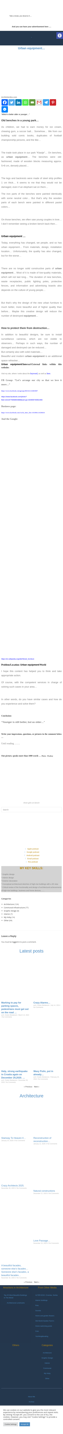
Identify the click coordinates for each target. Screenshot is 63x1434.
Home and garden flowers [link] (44, 1316)
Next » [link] (36, 1087)
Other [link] (6, 920)
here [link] (48, 373)
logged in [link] (16, 942)
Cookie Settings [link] (11, 1424)
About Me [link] (31, 1397)
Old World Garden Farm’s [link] (44, 1321)
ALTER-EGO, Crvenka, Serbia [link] (46, 1295)
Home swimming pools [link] (43, 1326)
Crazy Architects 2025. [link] (12, 1185)
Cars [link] (37, 1331)
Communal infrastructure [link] (14, 907)
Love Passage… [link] (41, 1240)
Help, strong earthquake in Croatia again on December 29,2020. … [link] (14, 1074)
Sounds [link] (38, 1311)
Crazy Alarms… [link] (41, 1002)
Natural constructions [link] (44, 1191)
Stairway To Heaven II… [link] (13, 1138)
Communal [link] (47, 1368)
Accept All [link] (24, 1424)
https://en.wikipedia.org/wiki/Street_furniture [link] (17, 659)
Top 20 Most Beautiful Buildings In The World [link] (15, 1296)
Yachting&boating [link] (41, 1336)
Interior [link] (7, 914)
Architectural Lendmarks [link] (16, 1303)
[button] (31, 37)
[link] (59, 35)
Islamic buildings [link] (41, 1300)
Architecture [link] (9, 904)
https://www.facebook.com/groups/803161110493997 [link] (19, 391)
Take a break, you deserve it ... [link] (20, 16)
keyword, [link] (34, 373)
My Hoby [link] (7, 917)
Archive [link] (31, 1402)
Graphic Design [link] (10, 911)
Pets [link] (37, 1305)
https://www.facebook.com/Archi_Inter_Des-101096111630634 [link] (23, 413)
